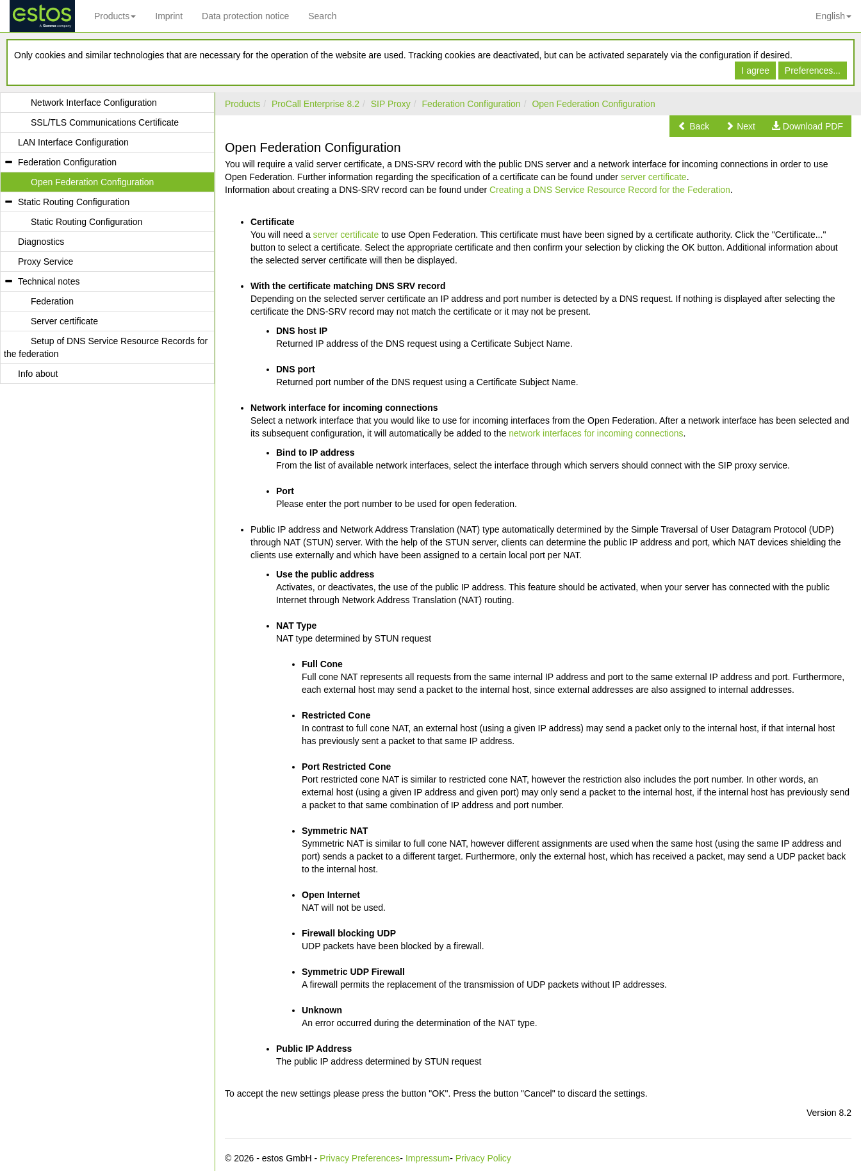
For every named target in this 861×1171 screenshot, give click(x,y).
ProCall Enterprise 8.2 (315, 104)
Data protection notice (245, 16)
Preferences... (812, 70)
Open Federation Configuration (593, 104)
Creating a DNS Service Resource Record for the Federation (609, 190)
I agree (755, 70)
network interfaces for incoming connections (596, 433)
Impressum (428, 1158)
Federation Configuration (471, 104)
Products (115, 16)
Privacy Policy (483, 1158)
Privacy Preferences (360, 1158)
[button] (693, 126)
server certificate (654, 177)
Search (322, 16)
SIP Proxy (391, 104)
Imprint (169, 16)
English (833, 16)
